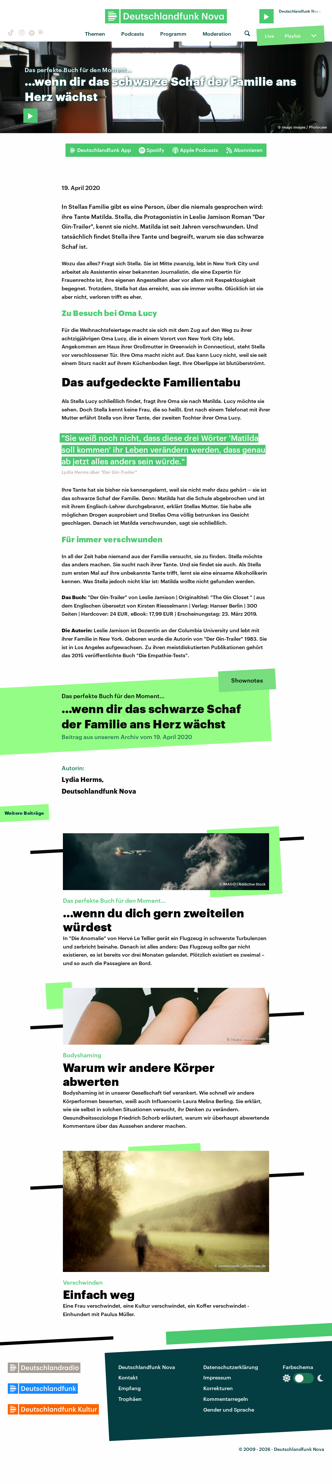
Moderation (217, 34)
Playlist (293, 36)
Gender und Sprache (228, 1409)
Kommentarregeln (225, 1399)
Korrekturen (218, 1388)
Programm (173, 34)
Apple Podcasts (195, 150)
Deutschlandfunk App (100, 150)
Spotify (151, 150)
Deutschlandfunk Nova (146, 1367)
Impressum (217, 1377)
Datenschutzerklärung (230, 1367)
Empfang (129, 1388)
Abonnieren (244, 150)
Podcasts (132, 34)
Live (269, 36)
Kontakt (128, 1377)
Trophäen (130, 1399)
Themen (95, 34)
